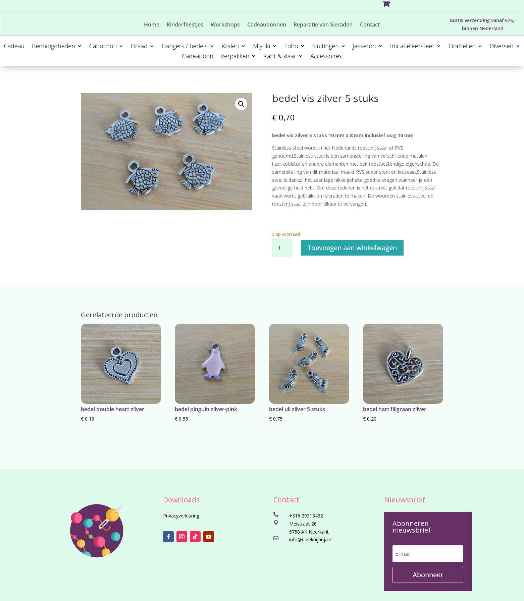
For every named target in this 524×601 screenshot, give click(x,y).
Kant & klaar (279, 57)
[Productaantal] (282, 247)
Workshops (225, 25)
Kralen (230, 47)
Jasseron (364, 47)
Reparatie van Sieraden (323, 25)
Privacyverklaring (181, 515)
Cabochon (103, 47)
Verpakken (235, 57)
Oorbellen (462, 47)
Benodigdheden (53, 47)
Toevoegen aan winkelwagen (352, 247)
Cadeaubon (197, 57)
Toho (291, 47)
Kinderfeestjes (185, 25)
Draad (139, 47)
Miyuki (261, 47)
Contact (370, 25)
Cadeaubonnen (266, 25)
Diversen (502, 47)
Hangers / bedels (185, 47)
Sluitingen (325, 47)
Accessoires (326, 57)
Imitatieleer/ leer (412, 47)
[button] (241, 104)
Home (151, 25)
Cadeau (14, 47)
